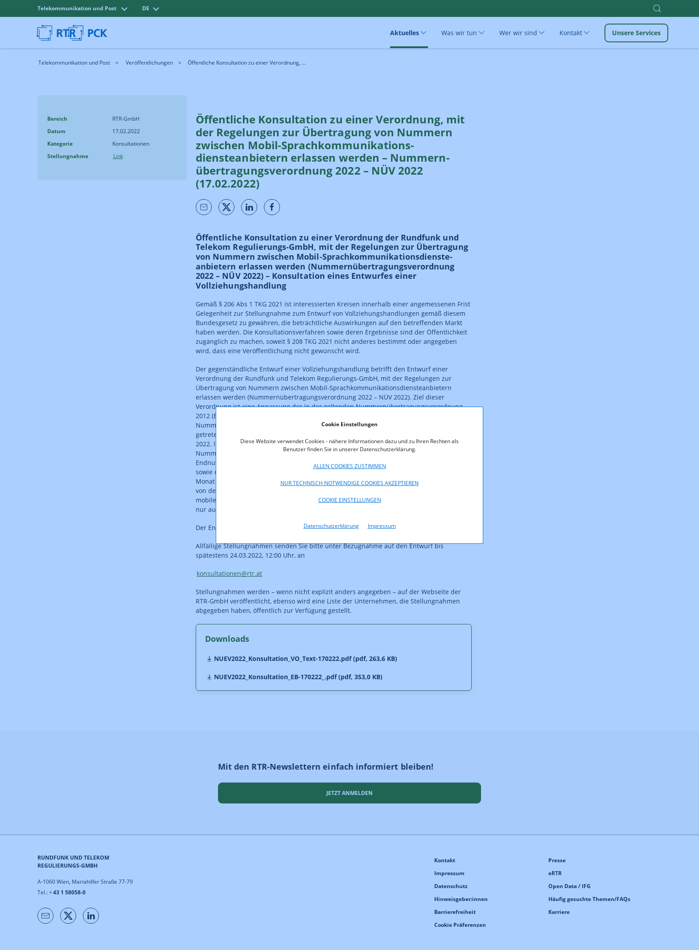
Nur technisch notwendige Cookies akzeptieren (349, 483)
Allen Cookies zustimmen (349, 466)
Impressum (382, 526)
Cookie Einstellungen (349, 500)
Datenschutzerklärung (331, 526)
